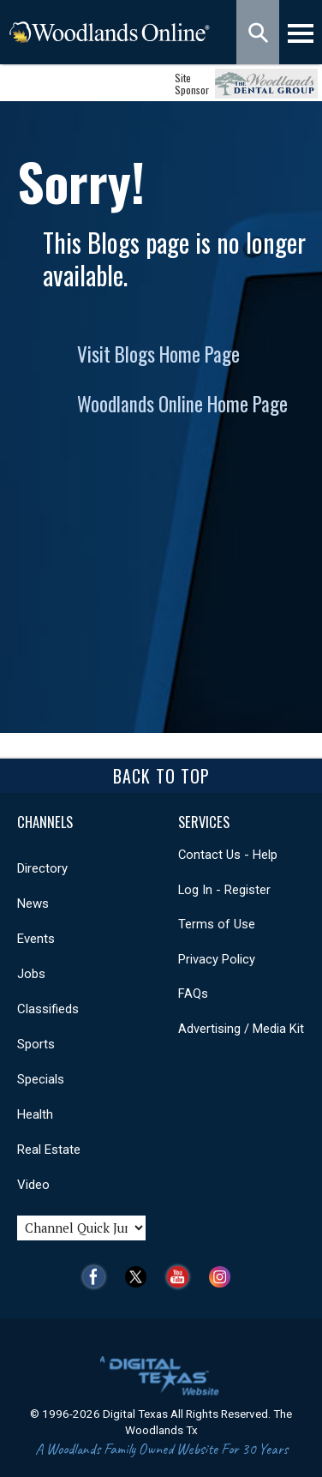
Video (33, 1184)
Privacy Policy (216, 959)
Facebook (98, 1277)
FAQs (193, 993)
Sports (36, 1044)
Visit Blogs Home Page (158, 354)
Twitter (140, 1277)
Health (35, 1114)
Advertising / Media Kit (241, 1028)
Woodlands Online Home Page (182, 403)
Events (36, 938)
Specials (40, 1079)
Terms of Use (216, 924)
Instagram (224, 1277)
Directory (42, 868)
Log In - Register (224, 890)
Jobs (31, 974)
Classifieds (48, 1009)
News (33, 903)
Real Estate (48, 1149)
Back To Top (161, 776)
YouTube (182, 1277)
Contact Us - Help (227, 854)
